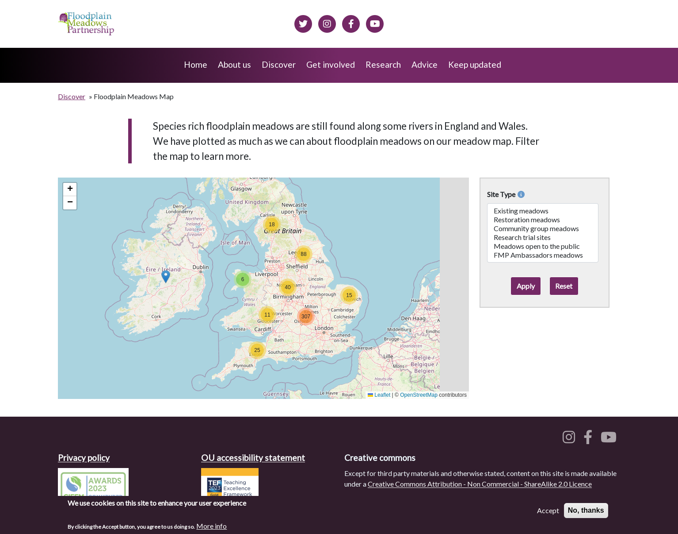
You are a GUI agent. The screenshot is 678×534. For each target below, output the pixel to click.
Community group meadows (543, 228)
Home (195, 64)
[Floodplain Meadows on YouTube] (375, 22)
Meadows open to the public (543, 246)
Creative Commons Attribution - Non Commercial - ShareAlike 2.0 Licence (480, 484)
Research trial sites (543, 237)
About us (234, 64)
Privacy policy (84, 458)
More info (211, 526)
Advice (424, 64)
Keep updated (474, 64)
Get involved (330, 64)
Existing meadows (543, 210)
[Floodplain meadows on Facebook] (351, 22)
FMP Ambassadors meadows (543, 255)
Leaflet (379, 395)
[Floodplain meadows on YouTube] (610, 439)
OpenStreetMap (419, 395)
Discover (279, 64)
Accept (548, 511)
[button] (165, 276)
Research (383, 64)
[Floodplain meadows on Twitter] (303, 22)
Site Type (506, 194)
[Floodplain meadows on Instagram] (327, 22)
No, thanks (586, 511)
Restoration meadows (543, 219)
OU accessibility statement (253, 458)
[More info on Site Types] (520, 194)
